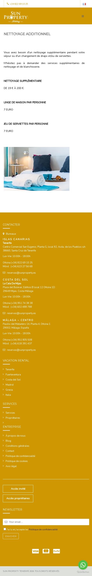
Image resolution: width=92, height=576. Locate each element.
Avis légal (11, 466)
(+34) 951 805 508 (21, 340)
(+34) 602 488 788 (21, 307)
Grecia (9, 390)
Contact (10, 451)
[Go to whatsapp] (83, 565)
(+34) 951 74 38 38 (22, 303)
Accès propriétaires (18, 498)
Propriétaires (13, 418)
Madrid (10, 385)
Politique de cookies (17, 461)
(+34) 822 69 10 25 (22, 262)
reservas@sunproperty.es (21, 273)
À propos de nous (16, 436)
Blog (8, 441)
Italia (8, 395)
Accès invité (18, 489)
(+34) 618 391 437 (21, 343)
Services (10, 413)
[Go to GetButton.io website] (83, 572)
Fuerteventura (13, 374)
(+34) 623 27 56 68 (21, 266)
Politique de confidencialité (20, 456)
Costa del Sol (13, 379)
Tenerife (10, 369)
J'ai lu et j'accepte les (32, 529)
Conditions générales (17, 446)
